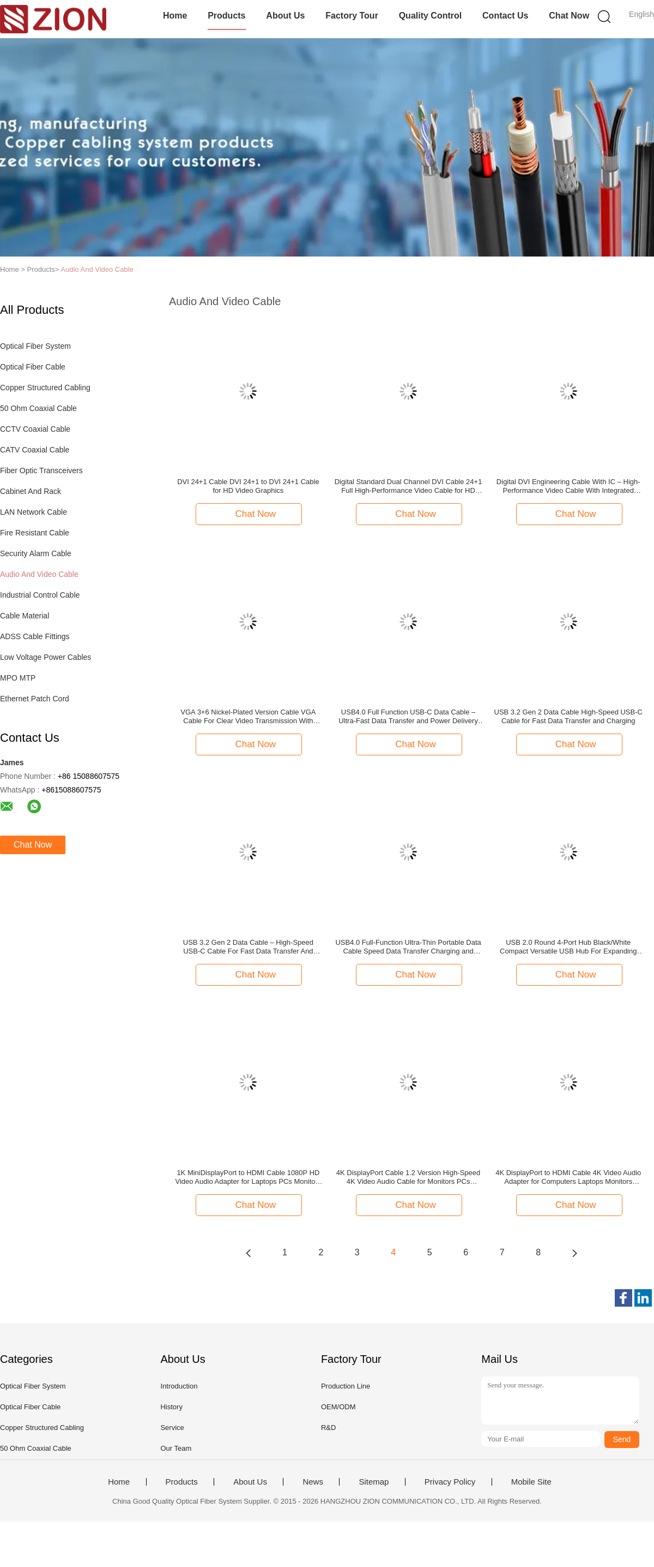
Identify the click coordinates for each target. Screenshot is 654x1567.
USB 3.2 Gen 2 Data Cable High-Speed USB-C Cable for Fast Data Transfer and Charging (568, 716)
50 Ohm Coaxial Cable (38, 408)
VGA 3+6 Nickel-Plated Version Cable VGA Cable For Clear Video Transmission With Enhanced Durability (248, 716)
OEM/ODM (338, 1407)
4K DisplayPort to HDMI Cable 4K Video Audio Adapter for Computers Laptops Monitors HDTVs (568, 1177)
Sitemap (374, 1482)
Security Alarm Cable (35, 553)
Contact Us (505, 15)
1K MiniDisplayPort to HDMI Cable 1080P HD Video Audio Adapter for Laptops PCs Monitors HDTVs (248, 1177)
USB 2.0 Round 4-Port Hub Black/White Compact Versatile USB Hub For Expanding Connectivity (568, 947)
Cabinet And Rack (30, 491)
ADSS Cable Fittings (35, 636)
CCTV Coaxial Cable (35, 429)
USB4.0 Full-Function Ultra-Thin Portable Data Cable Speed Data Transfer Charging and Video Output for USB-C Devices (408, 947)
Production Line (345, 1386)
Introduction (178, 1386)
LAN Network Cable (33, 512)
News (312, 1482)
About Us (285, 15)
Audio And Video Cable (96, 269)
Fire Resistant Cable (34, 532)
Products (226, 15)
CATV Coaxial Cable (34, 449)
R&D (328, 1427)
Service (172, 1427)
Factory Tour (351, 15)
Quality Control (430, 15)
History (171, 1407)
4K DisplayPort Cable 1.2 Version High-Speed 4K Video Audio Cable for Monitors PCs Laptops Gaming (408, 1177)
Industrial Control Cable (40, 595)
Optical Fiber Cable (32, 366)
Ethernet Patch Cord (34, 698)
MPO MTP (17, 678)
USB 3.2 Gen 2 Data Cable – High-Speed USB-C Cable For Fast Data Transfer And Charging (248, 947)
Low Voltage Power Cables (45, 657)
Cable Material (24, 615)
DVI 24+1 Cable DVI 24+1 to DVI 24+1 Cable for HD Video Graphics (248, 486)
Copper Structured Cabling (45, 387)
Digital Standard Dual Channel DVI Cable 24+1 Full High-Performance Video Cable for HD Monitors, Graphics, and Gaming (408, 486)
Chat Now (569, 15)
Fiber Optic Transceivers (41, 470)
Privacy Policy (450, 1482)
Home (175, 15)
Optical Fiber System (35, 346)
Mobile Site (531, 1482)
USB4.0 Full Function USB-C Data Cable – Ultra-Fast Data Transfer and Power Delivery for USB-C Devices (408, 716)
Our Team (175, 1448)
